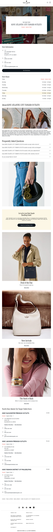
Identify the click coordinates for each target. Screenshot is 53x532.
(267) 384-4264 (8, 485)
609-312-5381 (7, 62)
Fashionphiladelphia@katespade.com (13, 492)
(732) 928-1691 (7, 457)
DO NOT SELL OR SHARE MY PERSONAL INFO (16, 520)
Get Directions (26, 70)
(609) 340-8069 (8, 59)
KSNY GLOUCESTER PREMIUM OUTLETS (15, 413)
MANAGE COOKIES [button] (29, 519)
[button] (47, 2)
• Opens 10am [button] (7, 416)
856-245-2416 (7, 432)
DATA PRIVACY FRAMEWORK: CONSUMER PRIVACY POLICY (16, 516)
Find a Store (9, 499)
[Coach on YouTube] (30, 507)
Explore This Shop (8, 424)
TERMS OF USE (13, 512)
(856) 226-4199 (8, 428)
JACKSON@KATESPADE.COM (11, 464)
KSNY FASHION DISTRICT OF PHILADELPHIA (16, 470)
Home (3, 499)
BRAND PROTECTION (30, 523)
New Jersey (17, 499)
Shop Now (26, 287)
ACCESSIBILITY (13, 527)
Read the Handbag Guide (27, 225)
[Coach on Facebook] (23, 507)
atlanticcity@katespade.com (11, 66)
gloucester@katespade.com (11, 436)
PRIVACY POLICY (29, 512)
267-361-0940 (7, 489)
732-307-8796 (7, 460)
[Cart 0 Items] (50, 2)
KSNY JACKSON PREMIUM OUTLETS (14, 441)
